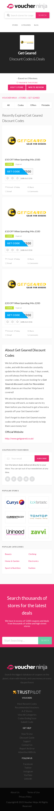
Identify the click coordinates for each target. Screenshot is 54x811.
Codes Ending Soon (27, 718)
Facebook (28, 764)
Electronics (34, 561)
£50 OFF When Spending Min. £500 (22, 159)
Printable (45, 105)
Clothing (32, 554)
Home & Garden (12, 561)
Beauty (8, 554)
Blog (36, 25)
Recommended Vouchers (27, 707)
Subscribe (42, 458)
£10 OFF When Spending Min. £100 (22, 231)
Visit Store (16, 87)
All (8, 105)
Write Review (36, 87)
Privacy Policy (25, 796)
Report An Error (27, 748)
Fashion (32, 568)
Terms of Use (33, 792)
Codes (21, 105)
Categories (26, 25)
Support (27, 741)
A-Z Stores (27, 711)
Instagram (28, 771)
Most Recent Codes (27, 703)
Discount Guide (27, 737)
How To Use (27, 734)
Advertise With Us (27, 752)
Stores (15, 25)
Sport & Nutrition (13, 568)
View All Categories (27, 714)
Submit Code (27, 722)
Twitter (28, 767)
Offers (33, 105)
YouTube (28, 775)
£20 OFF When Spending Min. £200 (22, 303)
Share (30, 187)
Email (8, 191)
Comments (32, 191)
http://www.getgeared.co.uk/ (19, 438)
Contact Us (27, 745)
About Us (15, 792)
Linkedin (28, 778)
